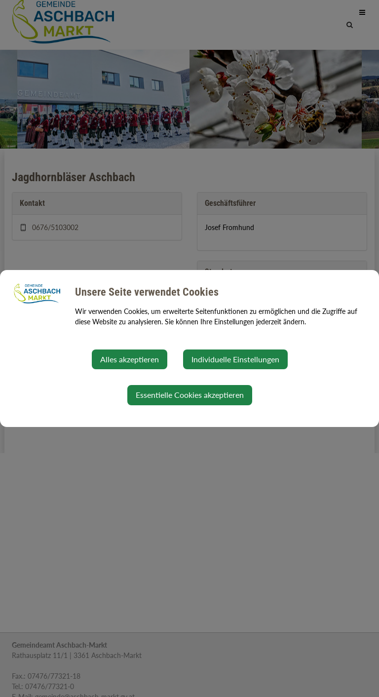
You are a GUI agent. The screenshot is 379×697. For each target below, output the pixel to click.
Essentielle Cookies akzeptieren (190, 394)
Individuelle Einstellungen (235, 359)
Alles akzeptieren (129, 359)
